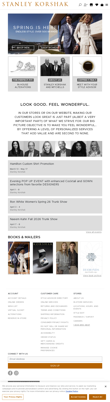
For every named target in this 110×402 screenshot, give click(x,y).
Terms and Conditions (53, 310)
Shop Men (23, 48)
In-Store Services (83, 302)
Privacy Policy (49, 318)
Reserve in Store (17, 318)
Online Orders (16, 302)
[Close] (106, 388)
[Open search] (80, 5)
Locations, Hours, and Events (86, 307)
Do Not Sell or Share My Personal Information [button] (54, 328)
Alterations (15, 314)
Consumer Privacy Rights (55, 322)
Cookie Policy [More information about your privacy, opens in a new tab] (72, 393)
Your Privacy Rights (13, 398)
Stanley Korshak (35, 4)
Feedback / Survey (84, 317)
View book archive (92, 276)
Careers (78, 321)
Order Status (48, 337)
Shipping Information (52, 314)
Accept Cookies (78, 398)
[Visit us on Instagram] (16, 373)
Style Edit (79, 313)
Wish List (13, 306)
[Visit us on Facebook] (10, 373)
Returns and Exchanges (54, 306)
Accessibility (48, 333)
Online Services (49, 302)
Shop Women (49, 48)
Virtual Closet (16, 310)
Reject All (97, 398)
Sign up (55, 366)
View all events (93, 232)
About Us (79, 298)
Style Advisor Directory (54, 298)
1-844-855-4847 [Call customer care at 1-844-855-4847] (82, 325)
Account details (17, 298)
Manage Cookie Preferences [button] (49, 349)
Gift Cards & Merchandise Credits (52, 342)
